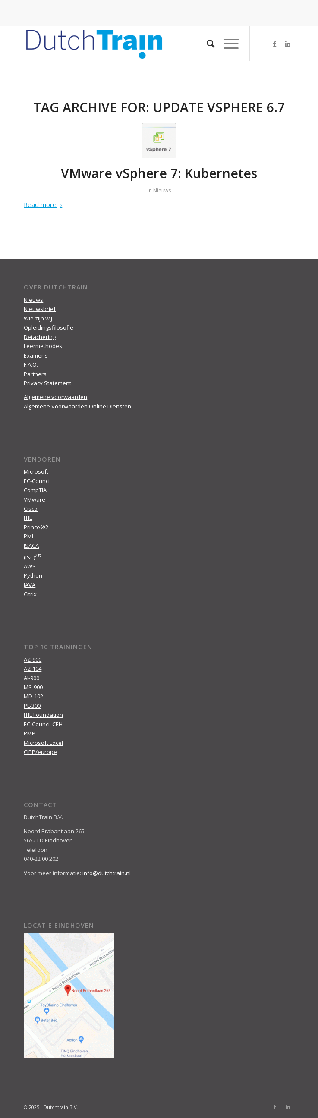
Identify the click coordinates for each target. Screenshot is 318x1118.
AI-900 (31, 678)
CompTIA (35, 490)
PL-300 (32, 706)
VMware (34, 499)
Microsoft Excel (43, 743)
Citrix (30, 594)
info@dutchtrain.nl (106, 873)
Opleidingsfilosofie (48, 327)
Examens (36, 355)
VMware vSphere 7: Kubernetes (159, 173)
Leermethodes (43, 346)
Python (33, 575)
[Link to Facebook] (274, 43)
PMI (28, 536)
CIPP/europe (40, 752)
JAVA (29, 585)
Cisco (31, 508)
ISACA (31, 546)
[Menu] (227, 43)
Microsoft (36, 471)
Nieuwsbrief (40, 309)
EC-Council (37, 481)
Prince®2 (36, 527)
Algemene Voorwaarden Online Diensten (77, 406)
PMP (29, 733)
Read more (45, 204)
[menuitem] (206, 43)
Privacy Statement (47, 383)
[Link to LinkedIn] (287, 43)
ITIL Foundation (43, 715)
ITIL (28, 517)
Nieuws (162, 190)
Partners (35, 374)
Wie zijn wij (38, 318)
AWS (30, 566)
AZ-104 (32, 668)
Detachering (40, 337)
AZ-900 (32, 659)
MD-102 (33, 696)
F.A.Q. (31, 364)
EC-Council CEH (43, 724)
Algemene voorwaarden (55, 397)
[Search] (206, 43)
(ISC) (32, 557)
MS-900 (33, 687)
